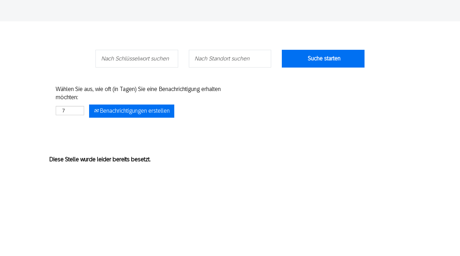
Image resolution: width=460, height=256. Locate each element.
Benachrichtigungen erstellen (132, 111)
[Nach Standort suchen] (230, 59)
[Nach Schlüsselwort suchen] (136, 59)
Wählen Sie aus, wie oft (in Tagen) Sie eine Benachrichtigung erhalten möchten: (138, 93)
